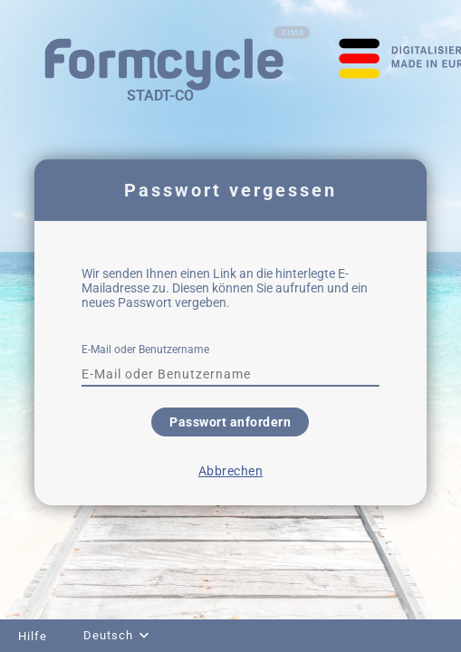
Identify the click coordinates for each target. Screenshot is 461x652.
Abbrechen (231, 471)
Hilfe (32, 636)
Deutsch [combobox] (108, 635)
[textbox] (230, 374)
